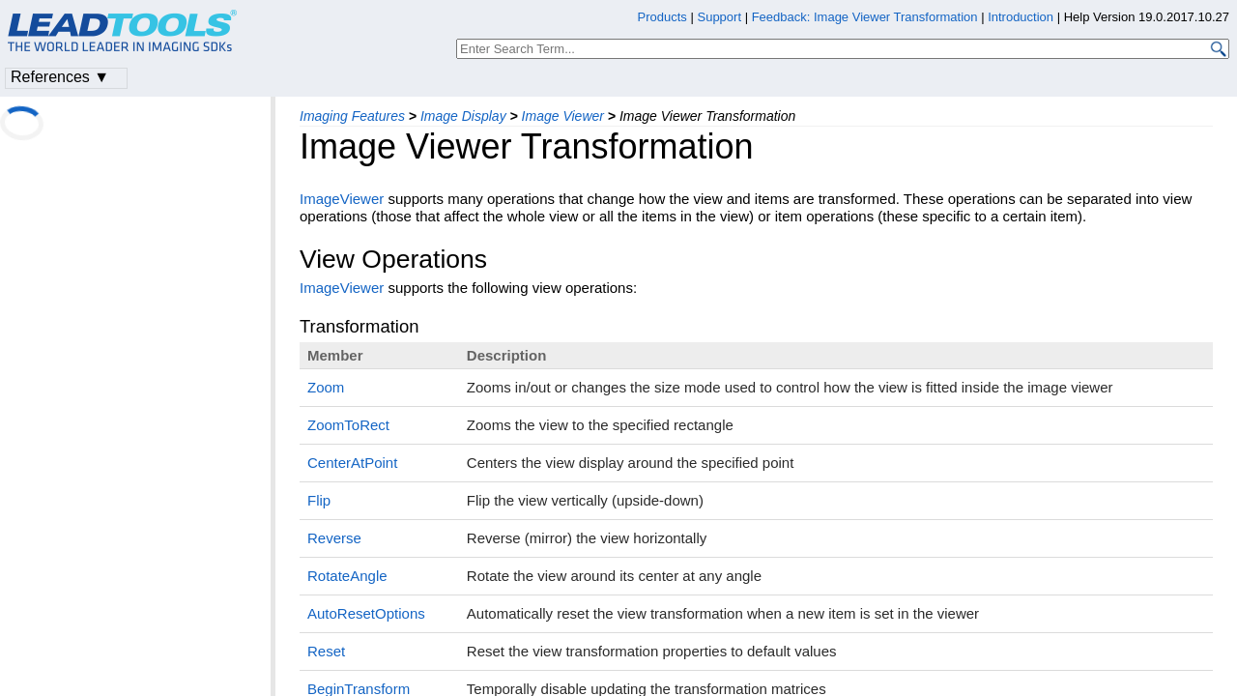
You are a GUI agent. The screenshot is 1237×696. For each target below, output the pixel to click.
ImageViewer (342, 198)
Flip (319, 500)
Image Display (463, 116)
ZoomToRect (348, 425)
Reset (326, 651)
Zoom (325, 387)
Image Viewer (563, 116)
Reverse (334, 538)
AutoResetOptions (366, 613)
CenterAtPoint (352, 462)
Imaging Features (352, 116)
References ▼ (60, 77)
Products (662, 17)
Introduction (1020, 17)
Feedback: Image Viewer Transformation (865, 17)
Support (719, 17)
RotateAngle (347, 575)
